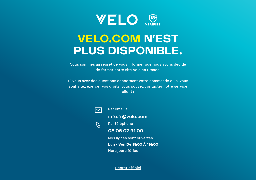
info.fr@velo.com (128, 117)
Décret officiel (128, 168)
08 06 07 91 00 (125, 131)
